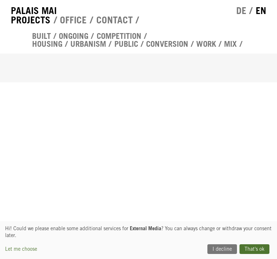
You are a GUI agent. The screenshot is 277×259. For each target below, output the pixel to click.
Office (73, 19)
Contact (114, 19)
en (261, 10)
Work (206, 44)
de (241, 10)
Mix (230, 44)
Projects (30, 19)
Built (41, 36)
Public (126, 44)
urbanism (88, 44)
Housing (47, 44)
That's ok (254, 249)
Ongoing (73, 36)
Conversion (167, 44)
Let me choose (21, 249)
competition (119, 36)
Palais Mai (34, 10)
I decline (222, 249)
